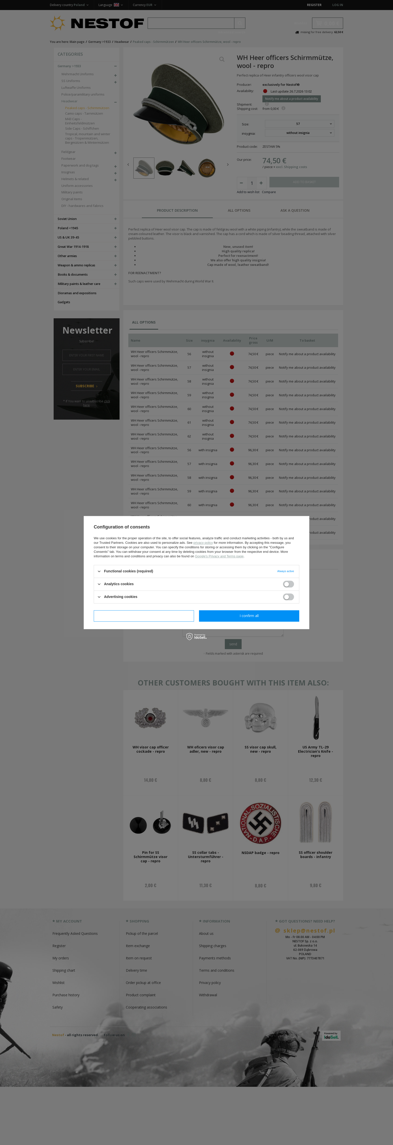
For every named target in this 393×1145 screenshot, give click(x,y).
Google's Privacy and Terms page (219, 556)
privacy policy (203, 543)
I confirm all (249, 615)
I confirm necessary (144, 615)
